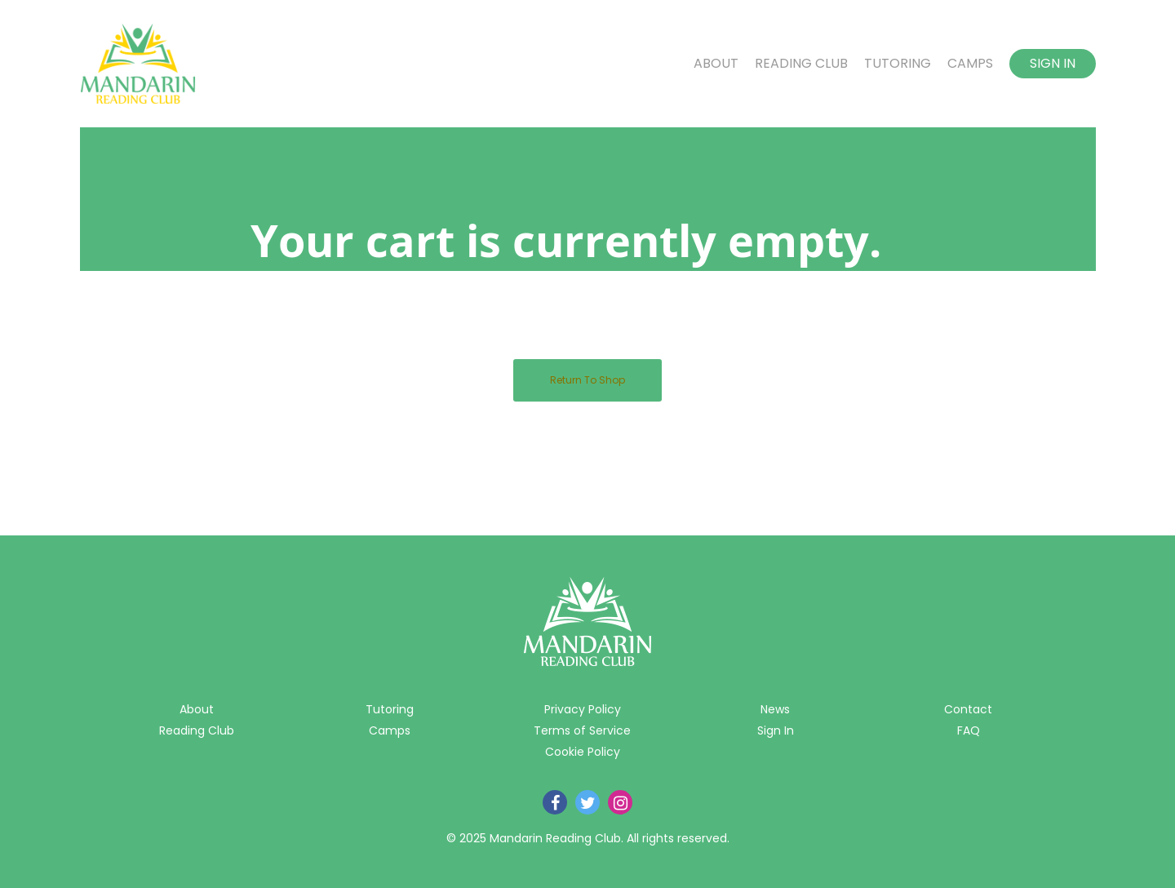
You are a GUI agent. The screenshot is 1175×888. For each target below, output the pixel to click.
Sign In (1052, 63)
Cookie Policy (582, 752)
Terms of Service (582, 730)
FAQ (968, 730)
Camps (970, 64)
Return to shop (587, 380)
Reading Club (801, 64)
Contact (968, 709)
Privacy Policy (582, 709)
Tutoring (897, 64)
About (716, 64)
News (775, 709)
